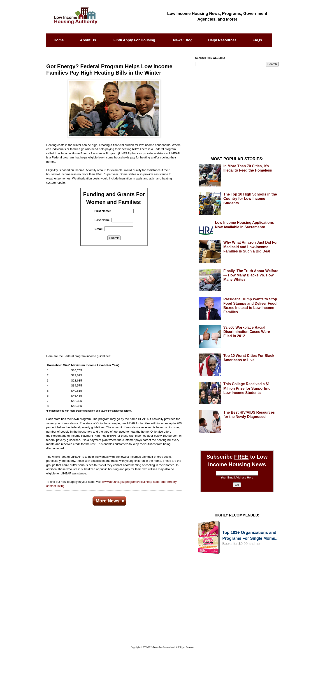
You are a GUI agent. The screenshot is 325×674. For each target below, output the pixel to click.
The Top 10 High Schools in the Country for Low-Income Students (250, 198)
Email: (99, 229)
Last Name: (103, 220)
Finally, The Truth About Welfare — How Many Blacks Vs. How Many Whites (250, 275)
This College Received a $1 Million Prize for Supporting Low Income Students (247, 388)
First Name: (102, 211)
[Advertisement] (114, 297)
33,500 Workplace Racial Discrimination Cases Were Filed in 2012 (246, 331)
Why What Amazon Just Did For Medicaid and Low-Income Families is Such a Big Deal (250, 246)
